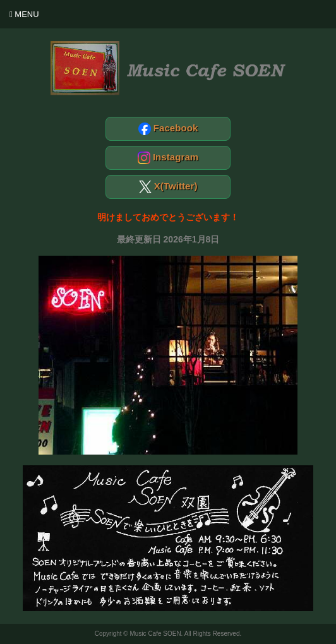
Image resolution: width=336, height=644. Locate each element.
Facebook (168, 128)
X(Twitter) (168, 187)
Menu (24, 14)
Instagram (168, 158)
